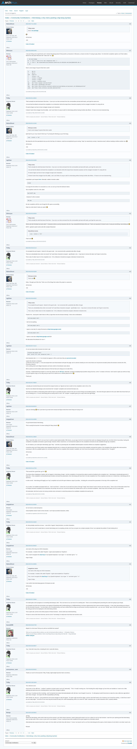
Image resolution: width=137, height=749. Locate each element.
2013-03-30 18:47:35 (31, 625)
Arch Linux (9, 2)
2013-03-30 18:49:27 (31, 645)
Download (131, 2)
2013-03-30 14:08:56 (31, 564)
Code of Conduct (30, 44)
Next (33, 21)
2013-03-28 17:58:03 (31, 382)
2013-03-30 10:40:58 (31, 419)
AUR (124, 2)
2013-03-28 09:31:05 (31, 50)
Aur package (34, 30)
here (40, 179)
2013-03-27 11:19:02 (31, 24)
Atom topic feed (128, 741)
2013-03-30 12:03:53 (31, 504)
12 (29, 21)
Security (118, 2)
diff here (62, 371)
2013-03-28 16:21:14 (31, 248)
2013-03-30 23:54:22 (31, 669)
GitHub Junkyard (30, 635)
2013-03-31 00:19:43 (31, 682)
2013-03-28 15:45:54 (31, 213)
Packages (92, 2)
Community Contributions (20, 18)
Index (6, 10)
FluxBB (130, 743)
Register (21, 10)
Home (84, 2)
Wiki (105, 2)
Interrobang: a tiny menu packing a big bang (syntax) (51, 18)
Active (122, 13)
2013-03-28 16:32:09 (31, 271)
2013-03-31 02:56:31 (31, 712)
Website (10, 41)
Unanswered (128, 13)
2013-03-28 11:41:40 (31, 123)
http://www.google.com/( (54, 329)
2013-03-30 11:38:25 (31, 436)
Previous (12, 21)
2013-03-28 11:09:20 (31, 98)
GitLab (111, 2)
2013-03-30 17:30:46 (31, 599)
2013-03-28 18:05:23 (31, 406)
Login (26, 10)
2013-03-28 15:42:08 (31, 160)
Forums (99, 2)
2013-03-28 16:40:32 (31, 298)
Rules (11, 10)
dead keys (42, 554)
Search (16, 10)
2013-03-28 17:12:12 (31, 345)
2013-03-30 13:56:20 (31, 545)
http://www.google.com (43, 336)
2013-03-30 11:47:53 (31, 468)
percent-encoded (71, 358)
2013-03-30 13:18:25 (31, 522)
